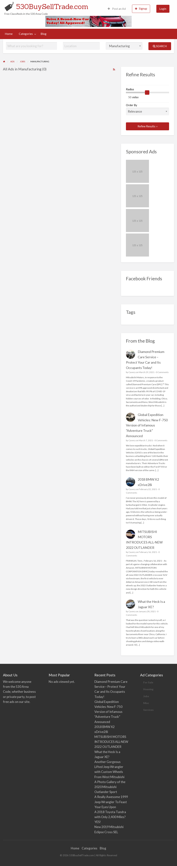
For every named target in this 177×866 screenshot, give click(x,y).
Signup (141, 8)
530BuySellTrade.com (52, 6)
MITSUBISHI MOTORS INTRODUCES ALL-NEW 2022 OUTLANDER (111, 742)
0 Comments (162, 372)
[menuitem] (117, 8)
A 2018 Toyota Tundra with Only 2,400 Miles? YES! (110, 817)
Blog (43, 33)
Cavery (132, 372)
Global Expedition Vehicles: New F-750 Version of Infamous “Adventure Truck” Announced (147, 425)
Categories (26, 33)
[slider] (147, 92)
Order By (147, 109)
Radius (130, 89)
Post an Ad (117, 8)
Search (160, 46)
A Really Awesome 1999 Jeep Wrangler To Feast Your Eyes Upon (111, 802)
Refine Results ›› (148, 126)
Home (9, 33)
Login (162, 8)
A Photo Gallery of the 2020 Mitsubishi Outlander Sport (109, 787)
